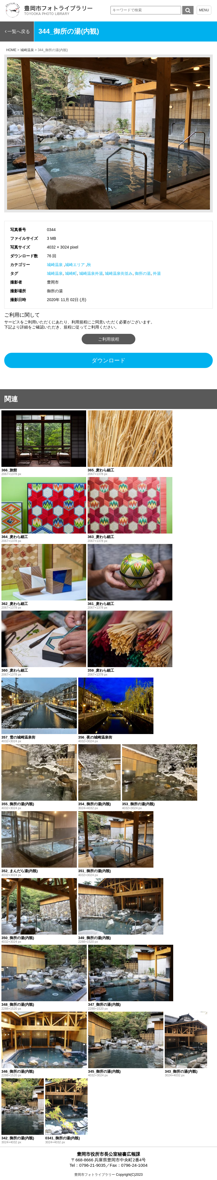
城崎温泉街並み (119, 273)
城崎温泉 (55, 264)
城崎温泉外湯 (91, 273)
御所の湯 (143, 273)
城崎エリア (75, 264)
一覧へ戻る (18, 31)
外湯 (157, 273)
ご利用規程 (108, 339)
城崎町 (71, 273)
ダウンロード (108, 360)
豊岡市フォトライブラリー (94, 1175)
